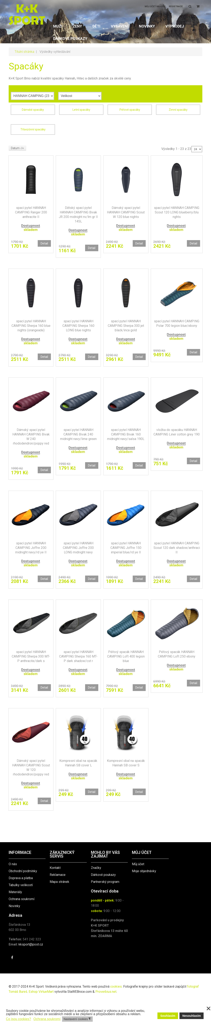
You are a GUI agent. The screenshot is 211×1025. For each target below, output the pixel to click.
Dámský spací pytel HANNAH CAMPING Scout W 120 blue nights (125, 214)
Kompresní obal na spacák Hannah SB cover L (78, 784)
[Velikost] (80, 96)
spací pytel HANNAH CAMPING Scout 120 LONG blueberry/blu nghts (176, 214)
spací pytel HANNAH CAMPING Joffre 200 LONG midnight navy (78, 560)
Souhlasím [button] (167, 1015)
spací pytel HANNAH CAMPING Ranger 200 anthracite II (31, 214)
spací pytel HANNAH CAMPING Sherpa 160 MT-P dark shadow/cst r (78, 672)
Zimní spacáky (178, 109)
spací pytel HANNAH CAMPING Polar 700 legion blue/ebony (176, 330)
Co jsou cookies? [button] (18, 1019)
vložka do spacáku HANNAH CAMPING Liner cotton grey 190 (176, 443)
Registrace (176, 6)
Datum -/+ (17, 148)
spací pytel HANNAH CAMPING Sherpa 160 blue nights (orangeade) (31, 330)
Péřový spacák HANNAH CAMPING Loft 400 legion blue (126, 672)
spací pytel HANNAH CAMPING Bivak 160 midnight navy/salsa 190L (126, 445)
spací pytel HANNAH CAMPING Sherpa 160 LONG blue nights (78, 330)
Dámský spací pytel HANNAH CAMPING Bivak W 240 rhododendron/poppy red (31, 445)
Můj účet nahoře (155, 6)
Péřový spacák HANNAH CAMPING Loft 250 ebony (176, 670)
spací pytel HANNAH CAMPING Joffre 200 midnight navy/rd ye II (31, 560)
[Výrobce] (32, 96)
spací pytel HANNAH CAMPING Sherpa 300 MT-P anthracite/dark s (30, 672)
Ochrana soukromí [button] (47, 1019)
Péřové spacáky (130, 109)
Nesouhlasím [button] (191, 1015)
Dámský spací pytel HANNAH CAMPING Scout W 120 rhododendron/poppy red (31, 787)
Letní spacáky (81, 109)
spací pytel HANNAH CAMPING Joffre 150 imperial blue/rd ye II (125, 560)
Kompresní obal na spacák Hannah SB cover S (126, 784)
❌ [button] (208, 1008)
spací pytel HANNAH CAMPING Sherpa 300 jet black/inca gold (126, 330)
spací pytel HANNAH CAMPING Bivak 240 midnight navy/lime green (78, 445)
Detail (43, 244)
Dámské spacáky (33, 109)
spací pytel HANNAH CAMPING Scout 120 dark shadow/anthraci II (176, 560)
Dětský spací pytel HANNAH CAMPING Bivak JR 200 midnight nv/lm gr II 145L (78, 216)
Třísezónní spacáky (33, 129)
